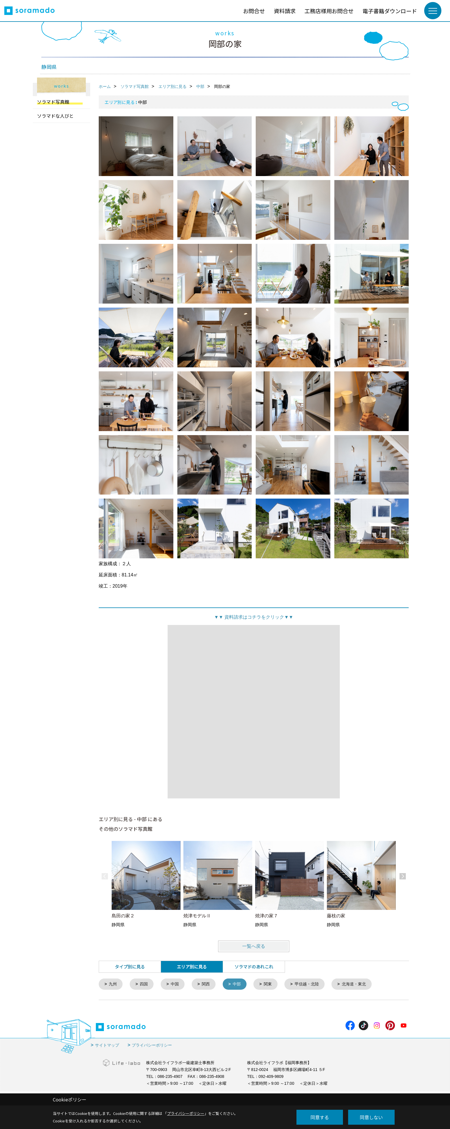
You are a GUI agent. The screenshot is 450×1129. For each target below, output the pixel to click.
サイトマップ (107, 1045)
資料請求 (285, 11)
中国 (177, 984)
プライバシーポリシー (152, 1045)
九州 (113, 984)
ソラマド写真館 (53, 101)
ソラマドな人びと (55, 115)
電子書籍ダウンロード (389, 11)
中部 (240, 984)
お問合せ (254, 11)
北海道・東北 (362, 984)
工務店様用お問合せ (329, 11)
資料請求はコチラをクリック (253, 617)
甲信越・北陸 (313, 984)
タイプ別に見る (130, 967)
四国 (145, 984)
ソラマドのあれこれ (253, 967)
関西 (209, 984)
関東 (272, 984)
